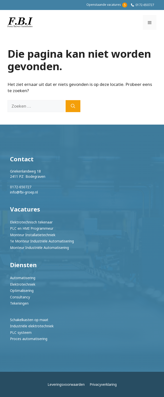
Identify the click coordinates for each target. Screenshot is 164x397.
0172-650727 (144, 5)
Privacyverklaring (103, 384)
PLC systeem (21, 332)
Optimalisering (22, 290)
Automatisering (22, 277)
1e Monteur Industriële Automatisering (42, 241)
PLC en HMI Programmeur (31, 228)
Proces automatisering (28, 338)
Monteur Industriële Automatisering (39, 247)
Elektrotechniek (22, 284)
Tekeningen (19, 303)
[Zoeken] (73, 106)
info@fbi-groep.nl (24, 192)
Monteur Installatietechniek (32, 234)
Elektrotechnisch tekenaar (31, 222)
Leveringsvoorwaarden (66, 384)
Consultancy (20, 297)
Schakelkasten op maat (29, 319)
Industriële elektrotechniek (32, 326)
